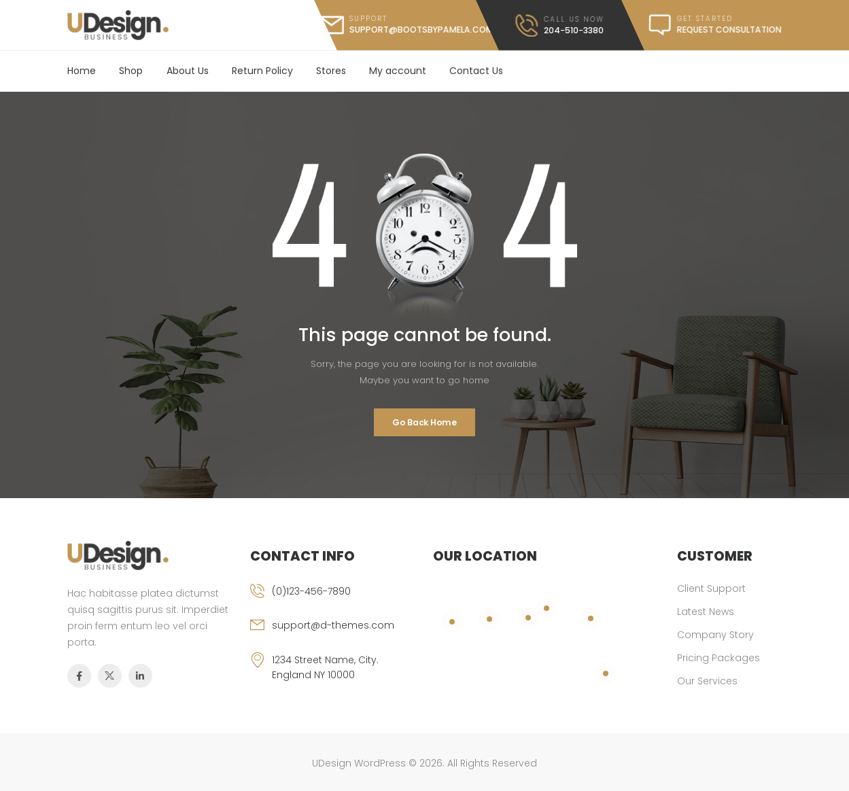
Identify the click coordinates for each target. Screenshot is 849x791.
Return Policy (262, 70)
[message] (707, 25)
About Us (188, 70)
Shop (131, 70)
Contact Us (476, 70)
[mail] (406, 25)
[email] (333, 635)
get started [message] (704, 19)
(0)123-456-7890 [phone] (311, 591)
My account (397, 70)
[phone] (333, 601)
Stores (331, 70)
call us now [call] (574, 19)
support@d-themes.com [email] (333, 625)
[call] (560, 25)
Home (81, 70)
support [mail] (368, 19)
